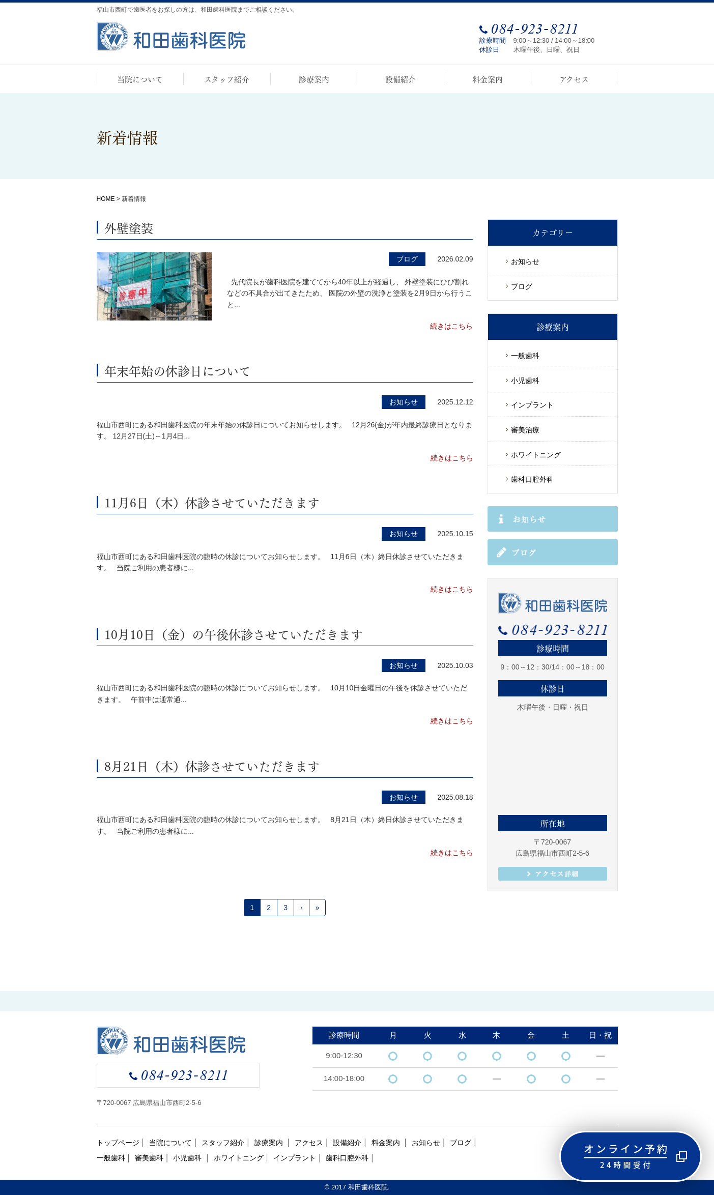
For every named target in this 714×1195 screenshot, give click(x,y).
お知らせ (525, 261)
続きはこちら (451, 326)
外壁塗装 (128, 227)
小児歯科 (525, 380)
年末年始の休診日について (177, 370)
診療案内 (314, 79)
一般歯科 (525, 356)
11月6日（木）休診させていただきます (212, 501)
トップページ (118, 1143)
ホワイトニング (536, 455)
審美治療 (525, 430)
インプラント (532, 405)
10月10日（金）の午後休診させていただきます (233, 633)
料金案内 (487, 79)
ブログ (521, 286)
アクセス (574, 79)
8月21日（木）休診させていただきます (212, 765)
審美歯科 (149, 1158)
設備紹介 (400, 79)
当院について (140, 79)
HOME (106, 198)
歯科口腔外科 (532, 479)
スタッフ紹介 (226, 79)
